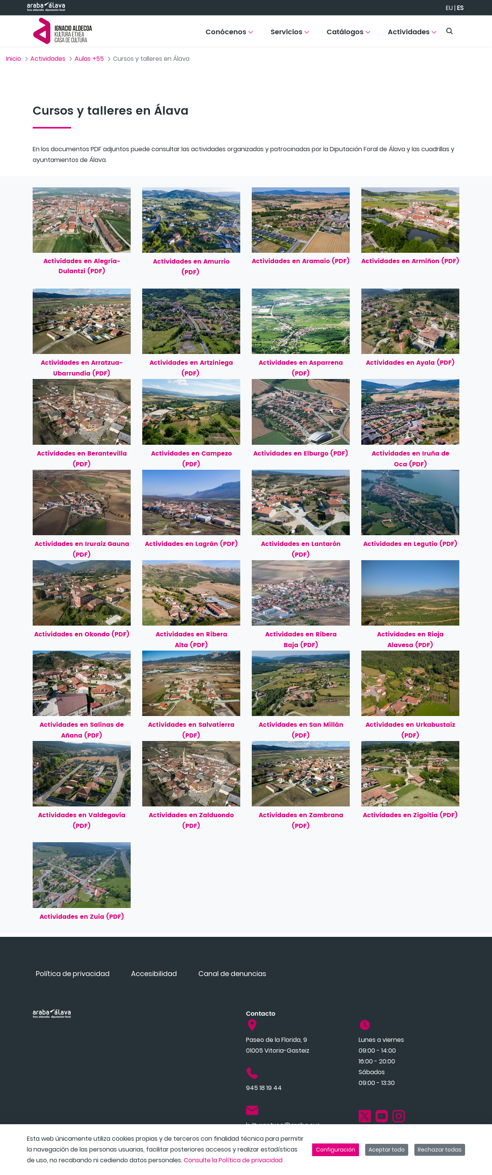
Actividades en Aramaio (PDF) (301, 261)
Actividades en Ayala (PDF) (410, 363)
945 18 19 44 (264, 1087)
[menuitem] (229, 35)
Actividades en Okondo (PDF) (82, 634)
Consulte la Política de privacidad (233, 1160)
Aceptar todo (387, 1149)
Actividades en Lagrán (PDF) (191, 544)
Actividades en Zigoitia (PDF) (410, 815)
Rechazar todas (440, 1149)
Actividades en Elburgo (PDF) (300, 454)
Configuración (335, 1149)
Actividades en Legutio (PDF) (410, 544)
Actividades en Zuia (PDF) (82, 917)
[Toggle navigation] (472, 29)
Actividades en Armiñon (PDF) (410, 261)
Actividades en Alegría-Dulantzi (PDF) (81, 266)
